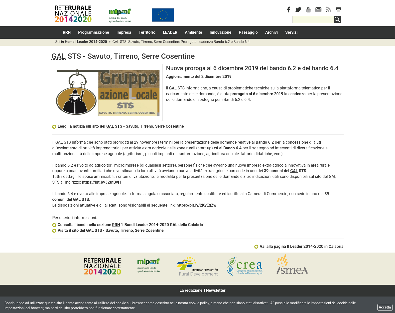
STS (85, 199)
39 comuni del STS (285, 170)
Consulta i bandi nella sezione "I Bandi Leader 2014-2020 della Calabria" (128, 224)
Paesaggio (248, 32)
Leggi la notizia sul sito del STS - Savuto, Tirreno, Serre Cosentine (118, 126)
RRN (67, 32)
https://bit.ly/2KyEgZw (196, 205)
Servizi (291, 32)
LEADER (170, 32)
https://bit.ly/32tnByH (101, 182)
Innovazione (220, 32)
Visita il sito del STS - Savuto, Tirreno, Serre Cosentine (108, 230)
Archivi (271, 32)
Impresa (124, 32)
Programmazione (93, 32)
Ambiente (193, 32)
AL (78, 199)
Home (70, 42)
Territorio (147, 32)
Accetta (385, 307)
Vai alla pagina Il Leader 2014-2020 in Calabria (299, 246)
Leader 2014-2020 (92, 42)
